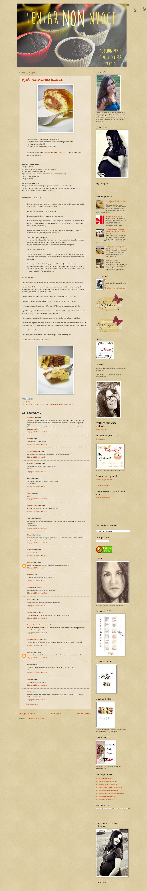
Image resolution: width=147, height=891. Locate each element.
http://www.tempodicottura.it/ (105, 799)
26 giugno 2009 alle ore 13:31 (37, 528)
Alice (29, 664)
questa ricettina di (55, 153)
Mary (29, 493)
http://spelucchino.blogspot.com (106, 784)
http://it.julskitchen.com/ (104, 778)
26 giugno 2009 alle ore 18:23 (37, 605)
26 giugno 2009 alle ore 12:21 (37, 486)
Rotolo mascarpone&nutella (42, 80)
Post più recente (27, 714)
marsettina (31, 550)
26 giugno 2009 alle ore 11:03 (37, 472)
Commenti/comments (103, 485)
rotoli (70, 404)
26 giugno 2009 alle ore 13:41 (37, 543)
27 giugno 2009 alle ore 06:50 (37, 658)
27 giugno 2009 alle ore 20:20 (37, 672)
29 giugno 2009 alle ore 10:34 (37, 700)
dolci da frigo (58, 404)
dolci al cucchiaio (48, 404)
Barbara (30, 600)
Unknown (30, 562)
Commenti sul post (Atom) (35, 718)
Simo (29, 439)
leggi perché (100, 439)
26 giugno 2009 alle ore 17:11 (37, 580)
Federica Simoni (33, 506)
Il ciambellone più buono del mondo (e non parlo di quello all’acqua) (115, 231)
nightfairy (30, 587)
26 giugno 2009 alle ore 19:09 (37, 618)
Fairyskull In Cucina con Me (37, 625)
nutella (66, 404)
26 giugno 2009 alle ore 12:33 (37, 499)
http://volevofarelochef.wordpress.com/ (109, 787)
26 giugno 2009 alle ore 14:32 (37, 555)
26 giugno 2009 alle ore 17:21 (37, 593)
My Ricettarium (32, 451)
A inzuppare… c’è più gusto (115, 247)
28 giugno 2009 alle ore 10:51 (37, 685)
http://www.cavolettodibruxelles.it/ (107, 790)
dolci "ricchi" (37, 404)
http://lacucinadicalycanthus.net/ (106, 781)
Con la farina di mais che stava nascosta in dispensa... (116, 202)
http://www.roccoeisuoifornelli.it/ (106, 796)
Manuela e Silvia (33, 464)
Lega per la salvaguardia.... (115, 216)
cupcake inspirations (103, 498)
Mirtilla (29, 575)
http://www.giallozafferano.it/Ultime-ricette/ (110, 793)
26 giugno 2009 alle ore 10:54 (37, 444)
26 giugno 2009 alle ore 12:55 (37, 511)
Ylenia (29, 692)
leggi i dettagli (101, 429)
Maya (29, 679)
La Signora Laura (33, 639)
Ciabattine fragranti (112, 260)
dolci (30, 404)
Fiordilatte (30, 417)
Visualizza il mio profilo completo (115, 288)
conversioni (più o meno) (104, 480)
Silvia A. (30, 535)
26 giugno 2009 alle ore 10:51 (37, 432)
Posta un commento (31, 704)
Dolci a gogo (31, 612)
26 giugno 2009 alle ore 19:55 (37, 645)
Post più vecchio (83, 714)
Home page (55, 714)
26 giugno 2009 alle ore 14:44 (37, 568)
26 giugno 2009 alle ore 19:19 (37, 633)
